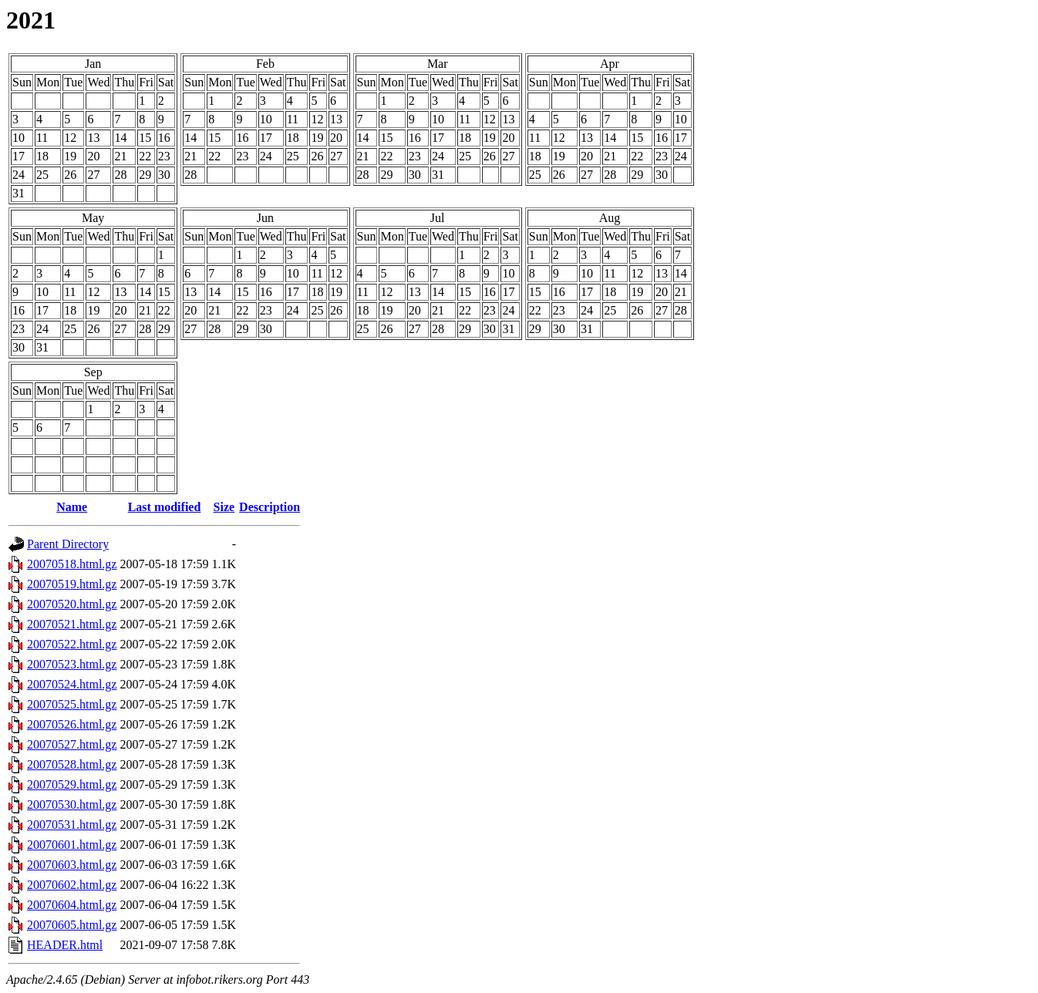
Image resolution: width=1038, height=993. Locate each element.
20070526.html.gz (71, 724)
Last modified (164, 506)
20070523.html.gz (71, 664)
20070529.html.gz (71, 784)
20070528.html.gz (71, 764)
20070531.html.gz (71, 824)
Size (224, 506)
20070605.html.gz (71, 924)
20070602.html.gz (71, 884)
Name (71, 506)
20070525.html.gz (71, 704)
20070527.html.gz (71, 744)
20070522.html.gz (71, 644)
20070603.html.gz (71, 864)
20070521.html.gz (71, 624)
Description (269, 506)
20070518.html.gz (71, 564)
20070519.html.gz (71, 584)
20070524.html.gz (71, 684)
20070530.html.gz (71, 804)
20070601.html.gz (71, 844)
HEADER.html (65, 944)
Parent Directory (68, 543)
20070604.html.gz (71, 904)
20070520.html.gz (71, 604)
